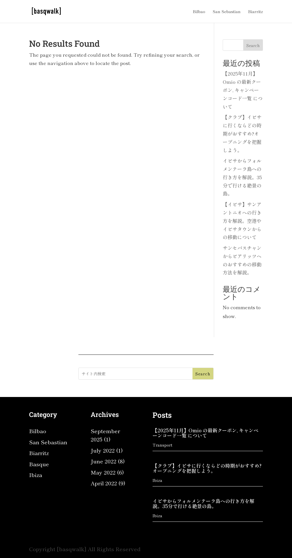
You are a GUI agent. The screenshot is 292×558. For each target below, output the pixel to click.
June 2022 (103, 461)
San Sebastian (227, 11)
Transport (162, 445)
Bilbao (199, 11)
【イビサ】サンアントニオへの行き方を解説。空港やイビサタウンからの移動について (242, 221)
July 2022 (103, 450)
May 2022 (103, 472)
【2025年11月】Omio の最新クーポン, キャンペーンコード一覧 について (243, 90)
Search (253, 45)
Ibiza (35, 474)
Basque (39, 464)
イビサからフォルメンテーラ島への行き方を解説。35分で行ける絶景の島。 (242, 177)
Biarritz (255, 11)
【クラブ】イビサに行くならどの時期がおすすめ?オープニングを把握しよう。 (242, 133)
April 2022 (104, 483)
